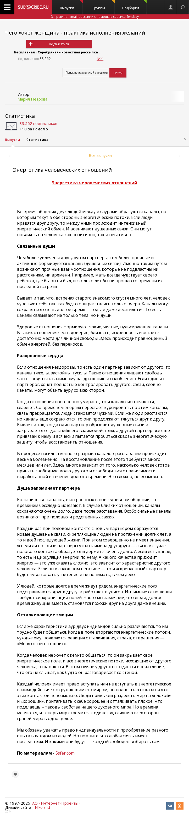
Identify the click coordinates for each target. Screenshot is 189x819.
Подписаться (59, 44)
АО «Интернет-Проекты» (56, 803)
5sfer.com (65, 753)
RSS (100, 58)
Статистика (20, 115)
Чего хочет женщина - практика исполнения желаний (75, 32)
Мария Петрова (32, 99)
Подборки (134, 5)
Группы (104, 5)
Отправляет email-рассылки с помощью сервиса (95, 16)
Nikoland (42, 807)
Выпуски (71, 5)
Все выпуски (100, 155)
